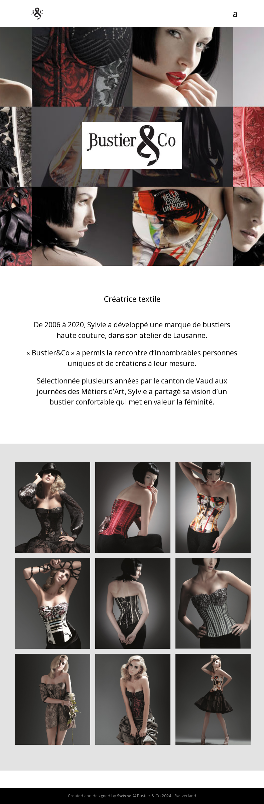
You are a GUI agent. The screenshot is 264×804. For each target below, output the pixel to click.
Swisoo (124, 796)
